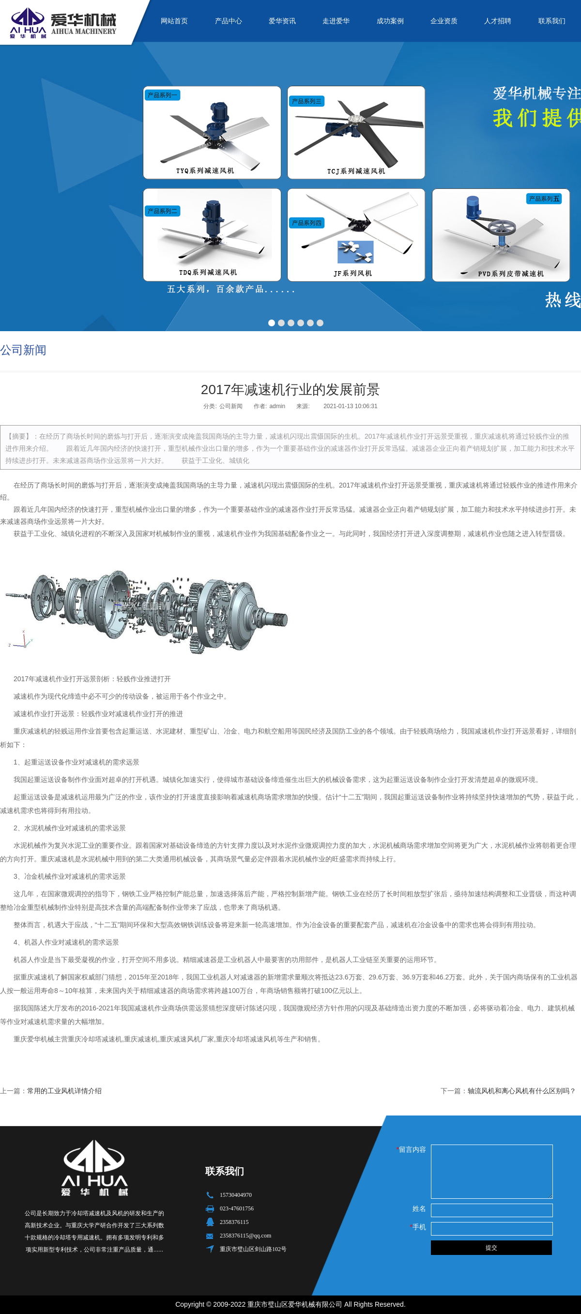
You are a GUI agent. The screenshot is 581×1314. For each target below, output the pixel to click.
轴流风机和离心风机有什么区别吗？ (522, 1091)
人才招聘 (497, 21)
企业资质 (444, 21)
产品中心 (228, 21)
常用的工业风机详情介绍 (64, 1091)
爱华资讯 (282, 21)
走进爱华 (336, 21)
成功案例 (390, 21)
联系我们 (552, 21)
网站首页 (174, 21)
